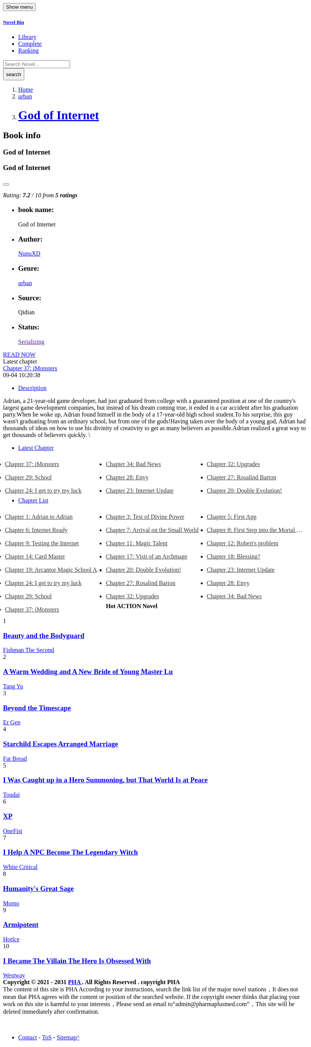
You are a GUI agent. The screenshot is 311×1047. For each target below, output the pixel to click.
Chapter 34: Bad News (133, 464)
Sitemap (67, 1037)
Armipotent (21, 924)
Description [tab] (32, 388)
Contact (27, 1037)
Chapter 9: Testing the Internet (42, 543)
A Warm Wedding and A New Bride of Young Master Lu (88, 672)
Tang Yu (13, 686)
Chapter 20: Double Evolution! (244, 490)
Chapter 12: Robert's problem (242, 543)
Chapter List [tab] (33, 500)
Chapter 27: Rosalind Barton (242, 477)
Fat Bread (15, 758)
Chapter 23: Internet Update (139, 490)
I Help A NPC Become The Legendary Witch (70, 852)
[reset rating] (6, 184)
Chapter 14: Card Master (35, 556)
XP (8, 816)
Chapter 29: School (28, 477)
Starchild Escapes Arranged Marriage (60, 744)
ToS (47, 1037)
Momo (11, 903)
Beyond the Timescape (37, 708)
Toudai (11, 794)
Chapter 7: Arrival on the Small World (152, 530)
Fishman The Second (28, 650)
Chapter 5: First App (231, 516)
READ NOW (19, 354)
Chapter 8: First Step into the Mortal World (257, 530)
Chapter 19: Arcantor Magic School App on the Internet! (55, 569)
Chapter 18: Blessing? (233, 556)
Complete (30, 44)
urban (25, 283)
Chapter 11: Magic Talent (136, 543)
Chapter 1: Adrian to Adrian (39, 516)
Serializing (31, 342)
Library (27, 37)
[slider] (33, 189)
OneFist (12, 831)
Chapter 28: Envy (127, 477)
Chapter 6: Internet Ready (36, 530)
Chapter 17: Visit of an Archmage (146, 556)
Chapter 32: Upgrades (233, 464)
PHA (75, 982)
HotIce (11, 939)
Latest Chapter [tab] (36, 448)
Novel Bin (13, 22)
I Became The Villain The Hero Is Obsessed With (77, 961)
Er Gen (11, 722)
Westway (14, 975)
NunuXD (29, 253)
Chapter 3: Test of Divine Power (145, 516)
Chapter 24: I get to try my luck (43, 490)
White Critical (20, 867)
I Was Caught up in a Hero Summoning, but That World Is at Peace (105, 780)
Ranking (28, 50)
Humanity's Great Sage (38, 889)
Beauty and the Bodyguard (43, 636)
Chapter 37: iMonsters (30, 368)
